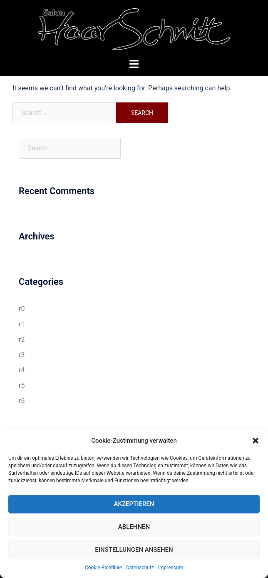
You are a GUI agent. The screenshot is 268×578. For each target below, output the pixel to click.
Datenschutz (140, 568)
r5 (22, 385)
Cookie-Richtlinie (103, 568)
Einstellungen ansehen (134, 549)
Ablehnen (134, 527)
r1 (22, 324)
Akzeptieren (134, 504)
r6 (22, 401)
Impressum (170, 568)
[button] (255, 440)
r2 (22, 340)
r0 (22, 309)
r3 (22, 355)
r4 (22, 370)
